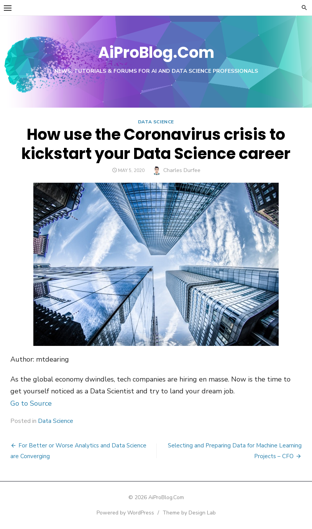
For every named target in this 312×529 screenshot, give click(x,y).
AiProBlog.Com (156, 52)
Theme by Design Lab (189, 512)
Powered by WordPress (125, 512)
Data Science (156, 122)
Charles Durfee (181, 170)
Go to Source (31, 403)
